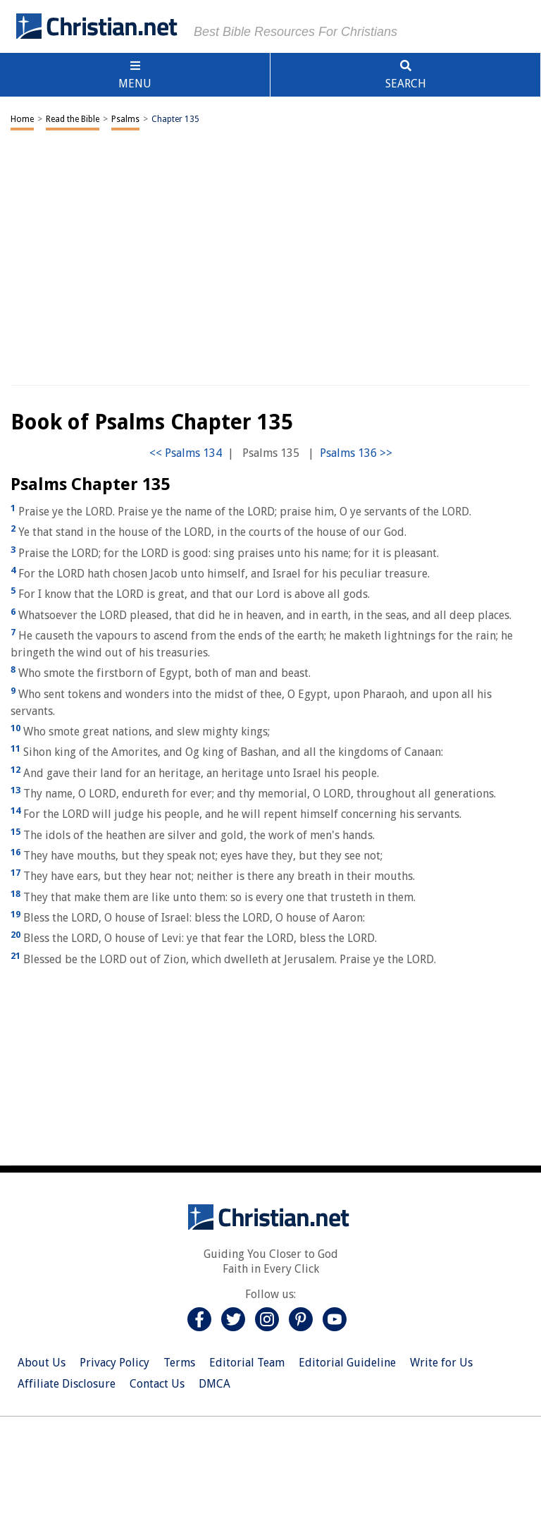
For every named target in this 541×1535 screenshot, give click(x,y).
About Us (42, 1362)
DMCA (214, 1383)
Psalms (125, 119)
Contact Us (157, 1383)
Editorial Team (247, 1362)
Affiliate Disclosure (67, 1383)
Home (22, 119)
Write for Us (441, 1362)
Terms (179, 1362)
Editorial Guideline (347, 1362)
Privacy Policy (114, 1362)
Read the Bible (72, 119)
